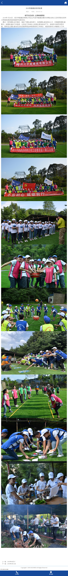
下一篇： (9, 563)
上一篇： (8, 561)
